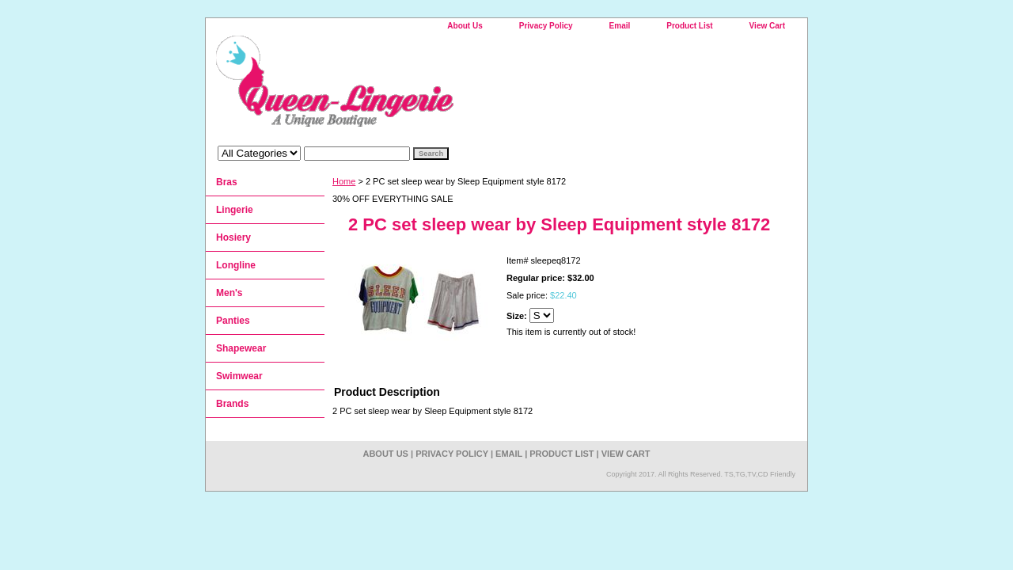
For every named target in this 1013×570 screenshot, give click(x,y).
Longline (236, 265)
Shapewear (241, 348)
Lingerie (234, 209)
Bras (226, 182)
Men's (229, 292)
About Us (464, 25)
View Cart (767, 25)
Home (343, 181)
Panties (233, 320)
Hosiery (233, 237)
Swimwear (239, 376)
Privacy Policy (546, 25)
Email (620, 25)
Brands (232, 403)
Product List (689, 25)
